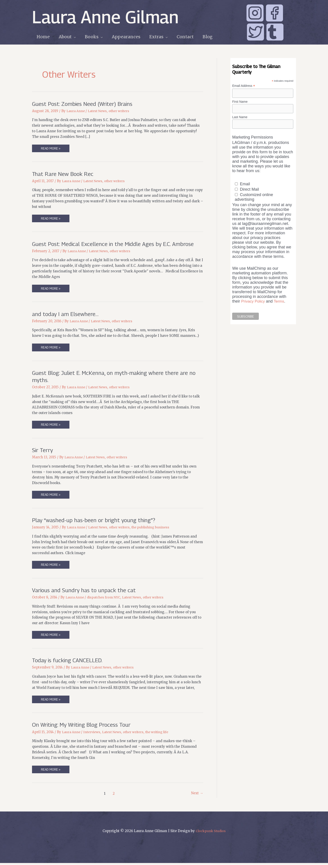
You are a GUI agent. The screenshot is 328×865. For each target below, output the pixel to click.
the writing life (164, 734)
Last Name (239, 117)
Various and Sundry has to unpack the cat (85, 591)
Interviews (94, 734)
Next (197, 795)
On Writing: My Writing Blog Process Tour (84, 726)
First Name (239, 102)
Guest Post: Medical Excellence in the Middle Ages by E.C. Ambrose (116, 244)
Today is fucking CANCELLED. (69, 661)
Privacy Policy (253, 302)
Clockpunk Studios (210, 833)
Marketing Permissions (252, 138)
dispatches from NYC (106, 598)
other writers (123, 111)
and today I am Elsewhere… (66, 314)
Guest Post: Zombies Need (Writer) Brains (85, 103)
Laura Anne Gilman (105, 16)
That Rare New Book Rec (64, 173)
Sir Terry (43, 451)
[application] (73, 36)
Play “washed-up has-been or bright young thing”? (96, 521)
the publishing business (157, 528)
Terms (280, 302)
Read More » (51, 149)
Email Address (243, 86)
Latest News (99, 111)
